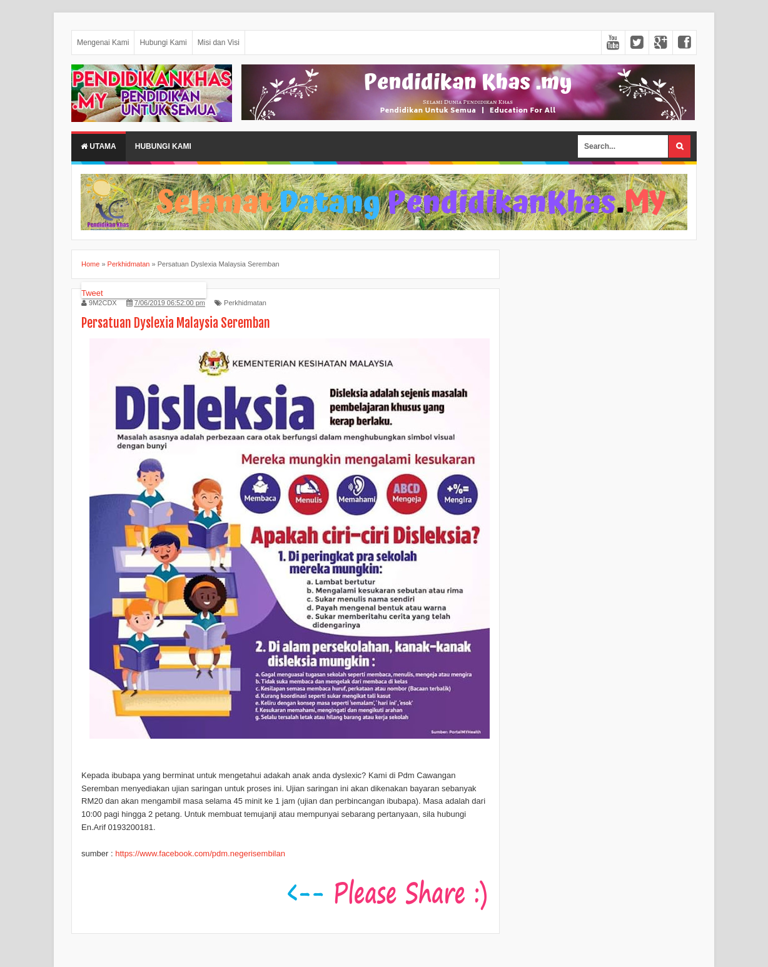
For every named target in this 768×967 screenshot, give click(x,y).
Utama (98, 146)
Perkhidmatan (245, 302)
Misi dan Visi (219, 42)
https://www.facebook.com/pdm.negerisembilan (200, 853)
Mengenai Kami (103, 42)
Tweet (92, 293)
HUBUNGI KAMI (163, 146)
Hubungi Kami (162, 42)
